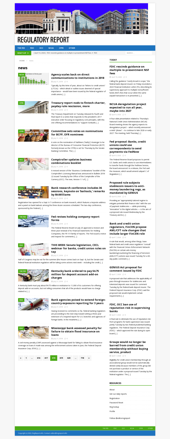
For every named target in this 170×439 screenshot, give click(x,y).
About (112, 389)
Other (72, 48)
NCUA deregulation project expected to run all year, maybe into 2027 (128, 107)
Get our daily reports (118, 394)
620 (68, 358)
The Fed (21, 48)
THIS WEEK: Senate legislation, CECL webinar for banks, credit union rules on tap (78, 248)
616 (38, 358)
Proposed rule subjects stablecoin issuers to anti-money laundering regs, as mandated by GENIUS (127, 188)
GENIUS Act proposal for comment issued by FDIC (126, 269)
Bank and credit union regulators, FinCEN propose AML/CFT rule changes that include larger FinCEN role (128, 228)
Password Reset (116, 402)
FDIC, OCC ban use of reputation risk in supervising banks (130, 308)
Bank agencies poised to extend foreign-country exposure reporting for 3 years (78, 301)
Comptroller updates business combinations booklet (71, 161)
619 (61, 358)
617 (46, 358)
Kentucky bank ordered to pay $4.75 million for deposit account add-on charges (75, 274)
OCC (41, 48)
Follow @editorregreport (120, 418)
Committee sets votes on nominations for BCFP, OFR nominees (77, 132)
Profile (112, 411)
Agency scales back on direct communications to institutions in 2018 (77, 76)
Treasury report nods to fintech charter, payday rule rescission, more (78, 104)
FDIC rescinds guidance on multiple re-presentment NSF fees (129, 70)
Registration (115, 398)
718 (82, 358)
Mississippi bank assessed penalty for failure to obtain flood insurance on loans (76, 331)
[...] (140, 95)
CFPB (61, 48)
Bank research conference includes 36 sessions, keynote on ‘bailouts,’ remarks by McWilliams (78, 191)
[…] (64, 94)
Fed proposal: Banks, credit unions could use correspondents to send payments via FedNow (128, 146)
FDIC (32, 48)
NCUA (51, 48)
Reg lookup (114, 407)
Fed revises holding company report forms (75, 218)
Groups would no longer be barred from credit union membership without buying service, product (129, 347)
